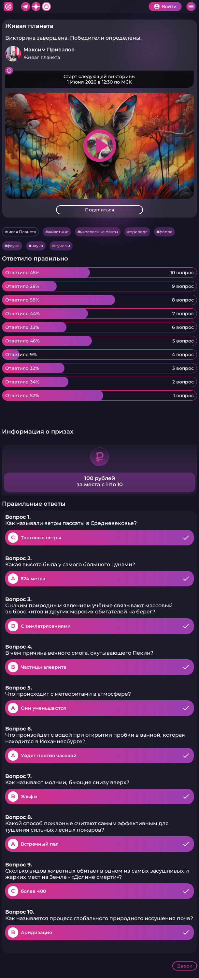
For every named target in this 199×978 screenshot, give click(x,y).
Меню (190, 6)
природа (139, 231)
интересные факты (99, 231)
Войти (169, 6)
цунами (62, 245)
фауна (13, 245)
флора (165, 231)
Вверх (184, 966)
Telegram (25, 6)
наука (37, 245)
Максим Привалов (49, 50)
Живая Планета (20, 231)
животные (58, 231)
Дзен (35, 6)
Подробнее (99, 79)
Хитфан (8, 6)
